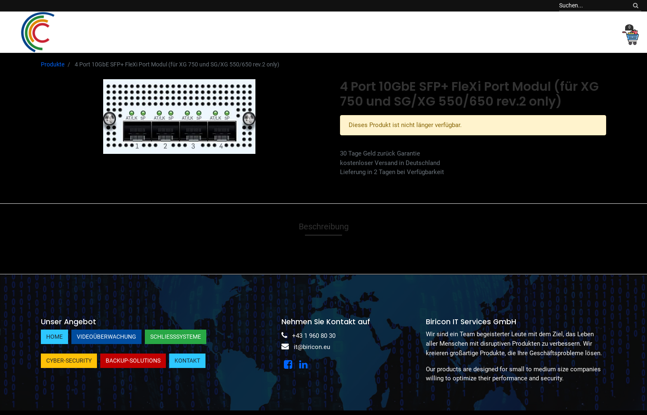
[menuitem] (101, 32)
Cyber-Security (69, 360)
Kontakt (187, 360)
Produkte (52, 64)
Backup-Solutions (133, 360)
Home (54, 336)
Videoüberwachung (106, 336)
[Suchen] (635, 5)
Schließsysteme (175, 336)
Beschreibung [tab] (324, 226)
